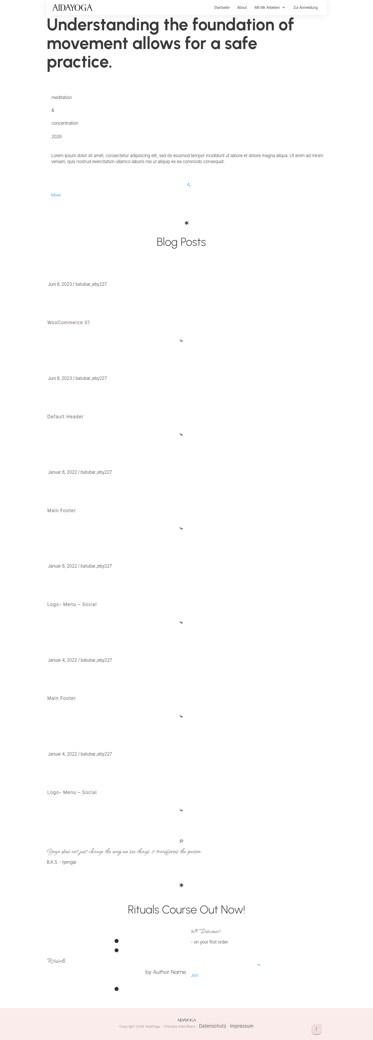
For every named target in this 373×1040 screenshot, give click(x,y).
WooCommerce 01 (69, 322)
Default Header (66, 416)
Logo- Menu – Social (72, 604)
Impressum (242, 1026)
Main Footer (62, 510)
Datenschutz (213, 1026)
